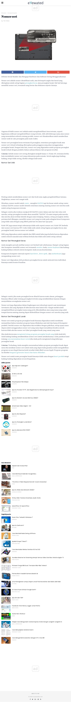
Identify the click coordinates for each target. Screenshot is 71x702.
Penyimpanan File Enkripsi (20, 382)
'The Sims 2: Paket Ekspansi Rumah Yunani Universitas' (29, 482)
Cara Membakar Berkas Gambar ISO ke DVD (26, 549)
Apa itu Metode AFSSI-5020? (21, 430)
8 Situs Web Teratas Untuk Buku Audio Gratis (26, 498)
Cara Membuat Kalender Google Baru (24, 474)
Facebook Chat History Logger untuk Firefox (26, 606)
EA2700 (40, 203)
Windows (3, 13)
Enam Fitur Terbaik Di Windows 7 (22, 517)
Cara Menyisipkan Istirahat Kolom (22, 630)
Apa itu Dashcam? (18, 525)
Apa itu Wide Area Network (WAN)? (23, 490)
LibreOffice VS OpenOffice (20, 506)
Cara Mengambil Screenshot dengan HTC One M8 (28, 638)
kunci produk (59, 356)
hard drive (34, 254)
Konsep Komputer (12, 13)
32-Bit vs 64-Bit (17, 374)
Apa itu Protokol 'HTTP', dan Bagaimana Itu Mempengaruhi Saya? (33, 390)
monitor (39, 247)
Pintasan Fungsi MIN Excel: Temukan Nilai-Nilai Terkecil (29, 565)
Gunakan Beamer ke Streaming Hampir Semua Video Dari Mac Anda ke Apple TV (38, 557)
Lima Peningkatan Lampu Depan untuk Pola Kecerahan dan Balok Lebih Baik (36, 582)
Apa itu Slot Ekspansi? (19, 414)
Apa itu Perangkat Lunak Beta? (22, 422)
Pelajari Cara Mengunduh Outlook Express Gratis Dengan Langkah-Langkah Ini (37, 622)
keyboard (56, 247)
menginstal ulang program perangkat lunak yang (35, 334)
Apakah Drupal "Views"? (19, 541)
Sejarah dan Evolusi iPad (19, 466)
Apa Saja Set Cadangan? (20, 366)
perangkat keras (31, 83)
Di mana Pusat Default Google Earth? (24, 590)
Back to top (35, 693)
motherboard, (57, 254)
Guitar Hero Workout (18, 614)
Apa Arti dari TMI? (17, 598)
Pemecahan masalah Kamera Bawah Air (25, 574)
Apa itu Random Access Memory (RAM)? (25, 398)
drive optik (43, 254)
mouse (50, 247)
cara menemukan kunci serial (18, 339)
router (26, 203)
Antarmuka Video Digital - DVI (21, 406)
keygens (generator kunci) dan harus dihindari (27, 352)
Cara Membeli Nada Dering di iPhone (24, 533)
